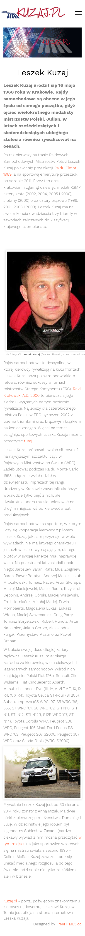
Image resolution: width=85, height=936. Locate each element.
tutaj (28, 441)
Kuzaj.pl (10, 901)
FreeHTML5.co (69, 924)
